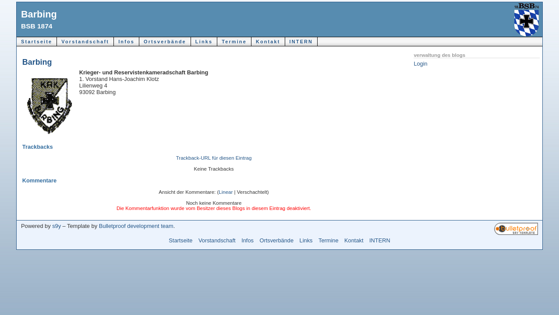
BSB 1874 (36, 26)
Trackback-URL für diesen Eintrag (214, 158)
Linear (226, 192)
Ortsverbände (165, 41)
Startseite (36, 41)
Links (203, 41)
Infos (126, 41)
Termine (234, 41)
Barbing (39, 14)
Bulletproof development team (136, 226)
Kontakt (268, 41)
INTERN (301, 41)
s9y (56, 226)
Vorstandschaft (85, 41)
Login (420, 63)
